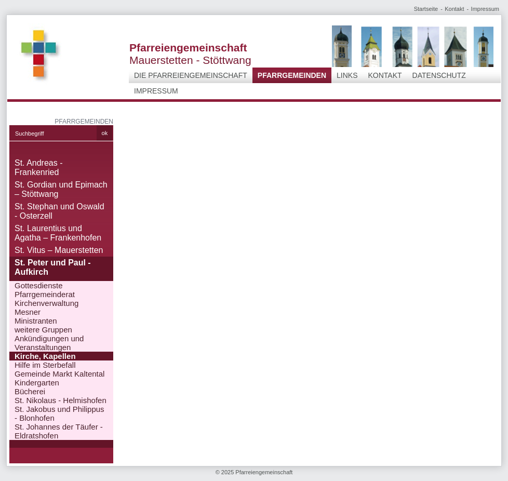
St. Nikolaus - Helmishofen (60, 400)
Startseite (426, 9)
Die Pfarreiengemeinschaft (190, 75)
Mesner (28, 312)
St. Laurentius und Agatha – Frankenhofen (58, 233)
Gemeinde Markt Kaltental (59, 373)
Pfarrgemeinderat (45, 294)
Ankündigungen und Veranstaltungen (49, 343)
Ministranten (36, 320)
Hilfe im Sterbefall (45, 364)
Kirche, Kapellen (45, 356)
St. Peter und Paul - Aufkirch (53, 267)
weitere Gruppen (43, 329)
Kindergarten (37, 382)
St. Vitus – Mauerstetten (59, 250)
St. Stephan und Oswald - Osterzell (59, 211)
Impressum (485, 9)
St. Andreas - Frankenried (39, 167)
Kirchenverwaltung (46, 303)
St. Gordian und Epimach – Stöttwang (61, 189)
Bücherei (30, 391)
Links (347, 75)
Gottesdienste (39, 285)
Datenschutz (439, 75)
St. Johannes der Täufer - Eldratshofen (59, 431)
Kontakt (454, 9)
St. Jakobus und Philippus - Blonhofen (59, 413)
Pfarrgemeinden (292, 75)
